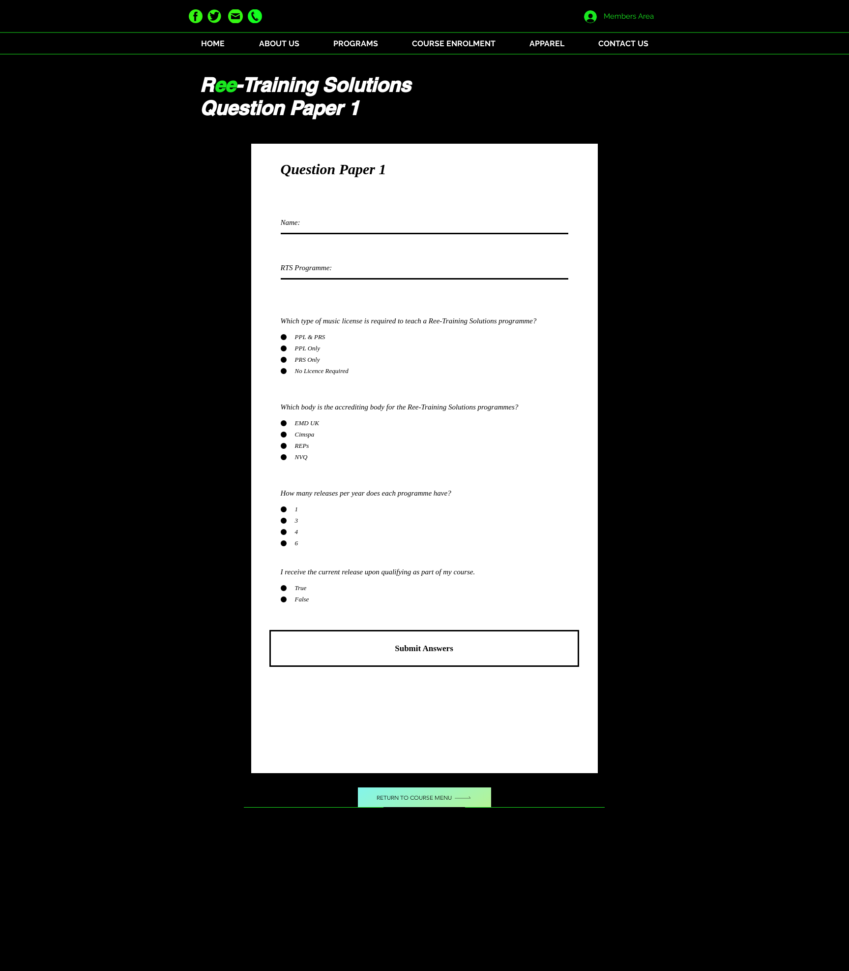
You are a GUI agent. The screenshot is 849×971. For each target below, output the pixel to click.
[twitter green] (214, 16)
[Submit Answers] (424, 648)
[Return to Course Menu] (424, 797)
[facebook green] (196, 16)
